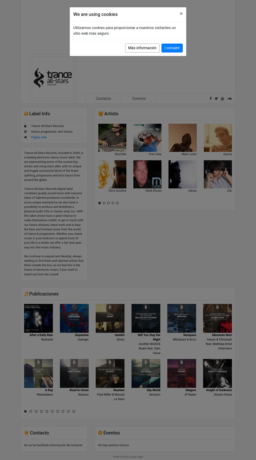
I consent (172, 48)
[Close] (181, 13)
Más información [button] (142, 48)
